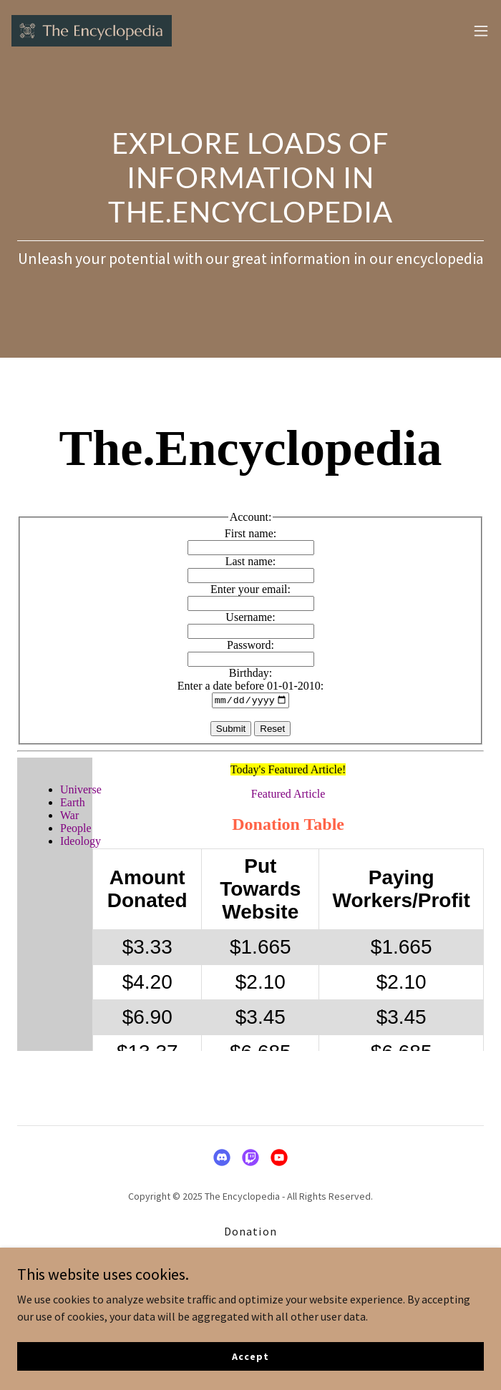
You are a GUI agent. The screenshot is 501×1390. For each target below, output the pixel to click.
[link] (91, 31)
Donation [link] (250, 1231)
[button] (481, 30)
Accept (250, 1355)
